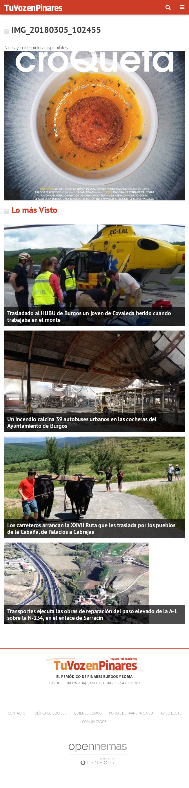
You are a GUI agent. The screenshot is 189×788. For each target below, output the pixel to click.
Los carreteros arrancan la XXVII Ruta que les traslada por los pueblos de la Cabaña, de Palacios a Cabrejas (91, 528)
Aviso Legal (171, 713)
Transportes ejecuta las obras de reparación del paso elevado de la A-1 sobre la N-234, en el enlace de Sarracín (92, 614)
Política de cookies (49, 713)
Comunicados (94, 721)
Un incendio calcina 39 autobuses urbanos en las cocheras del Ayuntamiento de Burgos (82, 422)
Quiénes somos (88, 713)
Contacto (16, 713)
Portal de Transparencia (131, 713)
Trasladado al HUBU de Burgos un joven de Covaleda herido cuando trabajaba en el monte (89, 316)
